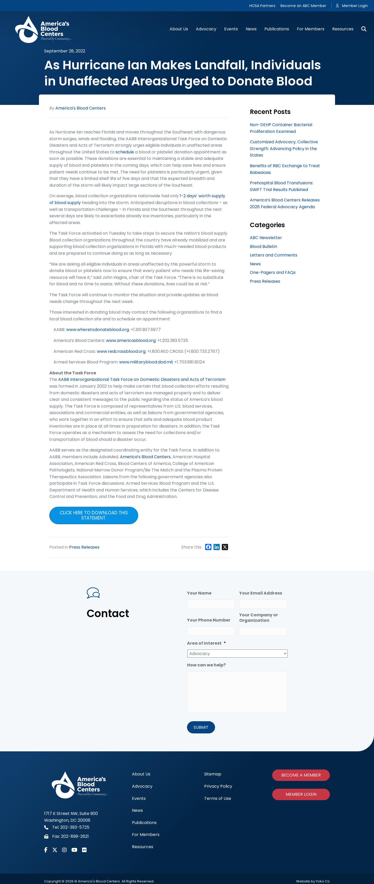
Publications (276, 29)
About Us (179, 29)
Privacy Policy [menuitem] (218, 785)
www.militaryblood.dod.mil (145, 362)
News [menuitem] (137, 809)
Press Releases (84, 547)
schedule (125, 152)
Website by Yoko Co (313, 879)
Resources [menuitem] (142, 845)
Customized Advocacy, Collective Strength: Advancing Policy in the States (284, 148)
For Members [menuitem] (145, 833)
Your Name (199, 593)
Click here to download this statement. (94, 515)
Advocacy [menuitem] (142, 785)
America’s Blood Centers (145, 457)
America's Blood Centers (80, 108)
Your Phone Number (208, 620)
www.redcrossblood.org (121, 351)
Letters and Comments (273, 255)
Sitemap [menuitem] (212, 773)
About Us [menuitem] (141, 773)
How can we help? (206, 665)
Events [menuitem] (139, 797)
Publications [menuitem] (144, 821)
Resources (342, 29)
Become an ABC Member (303, 5)
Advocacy (206, 29)
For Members (310, 29)
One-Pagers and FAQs (273, 272)
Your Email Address (260, 593)
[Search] (361, 29)
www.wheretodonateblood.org (97, 330)
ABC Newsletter (266, 238)
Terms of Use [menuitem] (217, 797)
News (251, 29)
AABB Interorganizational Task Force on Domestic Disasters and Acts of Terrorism (141, 379)
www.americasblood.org (131, 340)
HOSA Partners (262, 5)
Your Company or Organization (258, 617)
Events (231, 29)
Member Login (355, 5)
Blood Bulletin (263, 246)
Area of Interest (206, 643)
